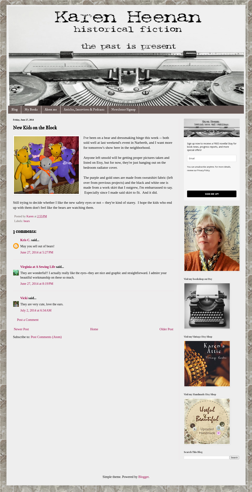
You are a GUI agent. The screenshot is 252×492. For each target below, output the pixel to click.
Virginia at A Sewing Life (37, 267)
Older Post (166, 329)
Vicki (24, 298)
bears (27, 221)
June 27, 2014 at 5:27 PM (36, 252)
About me (51, 110)
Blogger (143, 477)
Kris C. (25, 240)
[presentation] (211, 181)
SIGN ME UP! (212, 193)
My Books (31, 110)
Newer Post (21, 329)
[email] (211, 158)
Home (94, 329)
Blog (14, 110)
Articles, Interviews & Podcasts (84, 110)
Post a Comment (27, 320)
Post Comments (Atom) (46, 337)
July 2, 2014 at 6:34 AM (35, 310)
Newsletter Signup (123, 110)
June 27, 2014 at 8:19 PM (36, 283)
